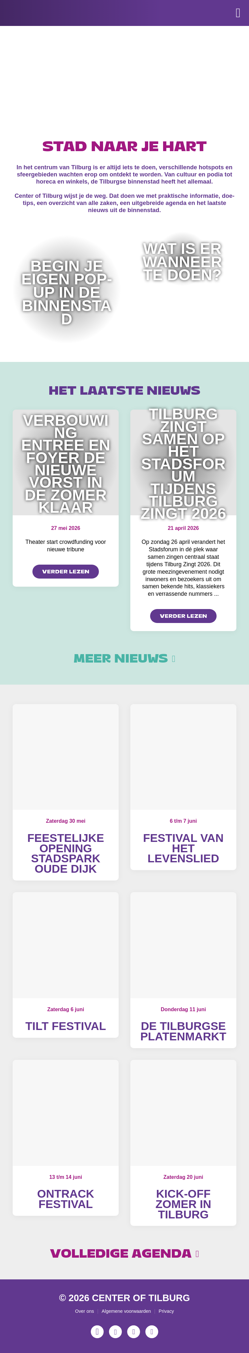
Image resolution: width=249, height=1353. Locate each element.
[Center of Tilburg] (35, 32)
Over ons (84, 1311)
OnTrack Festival (65, 1198)
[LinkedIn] (151, 1331)
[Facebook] (115, 1331)
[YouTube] (133, 1331)
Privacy (166, 1311)
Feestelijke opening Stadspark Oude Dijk (65, 853)
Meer (124, 659)
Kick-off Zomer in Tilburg (183, 1203)
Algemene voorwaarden (126, 1311)
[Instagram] (97, 1331)
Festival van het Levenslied (183, 848)
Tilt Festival (65, 1026)
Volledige (124, 1254)
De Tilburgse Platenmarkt (183, 1031)
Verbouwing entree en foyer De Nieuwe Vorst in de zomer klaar (65, 464)
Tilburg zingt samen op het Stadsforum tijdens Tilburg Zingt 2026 (183, 463)
